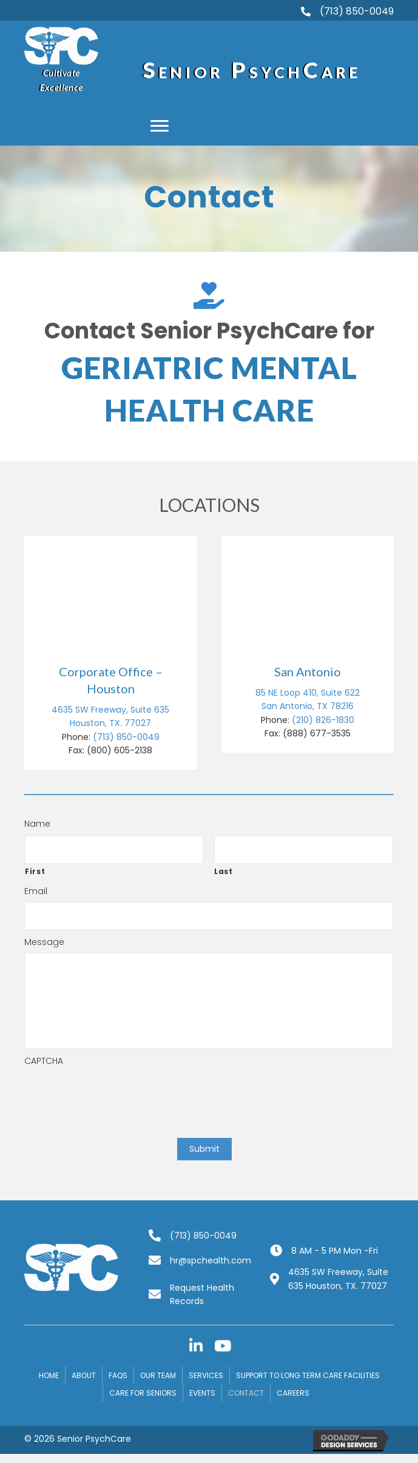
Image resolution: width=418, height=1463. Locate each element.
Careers (293, 1393)
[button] (159, 126)
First (35, 871)
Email (35, 891)
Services (206, 1375)
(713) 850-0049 (126, 737)
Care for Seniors (143, 1393)
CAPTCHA (43, 1060)
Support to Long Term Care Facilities (308, 1375)
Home (49, 1375)
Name (37, 823)
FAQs (118, 1375)
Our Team (158, 1375)
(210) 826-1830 (323, 720)
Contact (246, 1393)
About (84, 1375)
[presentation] (116, 1094)
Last (223, 871)
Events (202, 1393)
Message (44, 942)
